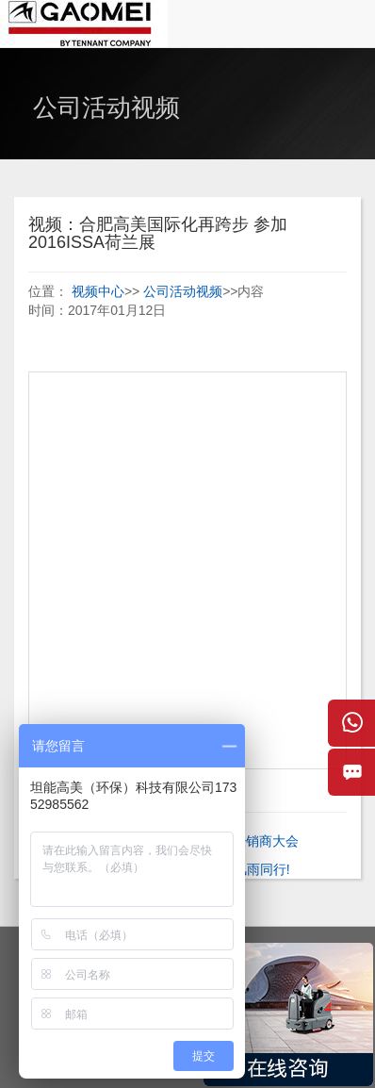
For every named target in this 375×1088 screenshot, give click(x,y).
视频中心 (98, 291)
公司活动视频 (182, 291)
